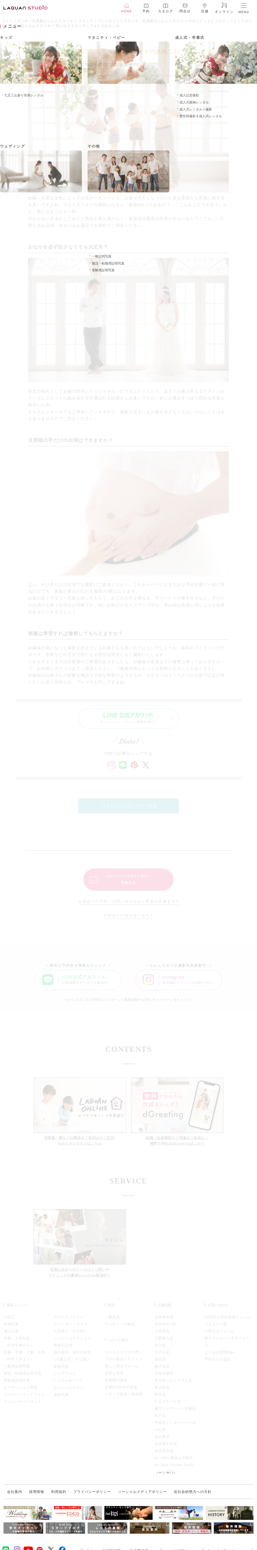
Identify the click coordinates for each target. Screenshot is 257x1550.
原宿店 (160, 1364)
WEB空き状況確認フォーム (227, 1321)
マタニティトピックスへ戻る (129, 811)
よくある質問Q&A (220, 1356)
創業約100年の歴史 (121, 1391)
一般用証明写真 (17, 1371)
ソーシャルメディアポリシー (142, 1496)
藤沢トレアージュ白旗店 (175, 1413)
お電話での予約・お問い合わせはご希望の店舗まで (126, 906)
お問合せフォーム (220, 1335)
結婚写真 (11, 1328)
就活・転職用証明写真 (22, 1378)
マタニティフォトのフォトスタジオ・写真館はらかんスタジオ (131, 20)
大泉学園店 (164, 1378)
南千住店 (162, 1371)
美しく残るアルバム (122, 1370)
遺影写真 (61, 1399)
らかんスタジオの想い (124, 1356)
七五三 (9, 1321)
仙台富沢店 (164, 1455)
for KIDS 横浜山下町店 (174, 1462)
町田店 (160, 1399)
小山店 (160, 1434)
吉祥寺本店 (164, 1321)
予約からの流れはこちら (127, 920)
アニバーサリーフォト (22, 1406)
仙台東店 (162, 1441)
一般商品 (112, 1321)
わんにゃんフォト (69, 1392)
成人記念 (11, 1335)
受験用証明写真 (17, 1385)
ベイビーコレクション (72, 1342)
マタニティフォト (69, 1321)
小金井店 (162, 1335)
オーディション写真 (21, 1392)
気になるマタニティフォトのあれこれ (88, 25)
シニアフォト (65, 1378)
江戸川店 (162, 1356)
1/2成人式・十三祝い (72, 1364)
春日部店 (162, 1392)
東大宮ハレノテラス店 (173, 1385)
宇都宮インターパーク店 (175, 1427)
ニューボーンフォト (71, 1328)
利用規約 (58, 1496)
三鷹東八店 (164, 1342)
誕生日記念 (63, 1349)
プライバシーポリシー (92, 1496)
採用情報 (36, 1496)
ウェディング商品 (120, 1328)
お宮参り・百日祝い (71, 1335)
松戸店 (160, 1420)
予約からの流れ (218, 1364)
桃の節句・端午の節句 (72, 1356)
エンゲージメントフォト (24, 1399)
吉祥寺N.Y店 (165, 1328)
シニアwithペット (68, 1385)
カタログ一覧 (216, 1328)
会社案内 (14, 1496)
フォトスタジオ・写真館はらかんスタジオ (38, 20)
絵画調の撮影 (116, 1384)
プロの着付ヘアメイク (124, 1363)
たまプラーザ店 (168, 1406)
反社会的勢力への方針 (193, 1496)
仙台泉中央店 (166, 1448)
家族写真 (61, 1371)
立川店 (160, 1349)
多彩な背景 (114, 1377)
